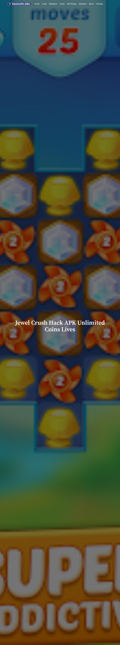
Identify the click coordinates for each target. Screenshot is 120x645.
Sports (91, 4)
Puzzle (62, 4)
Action (37, 4)
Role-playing (71, 4)
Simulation (83, 4)
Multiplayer (53, 4)
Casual (44, 4)
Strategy (99, 4)
